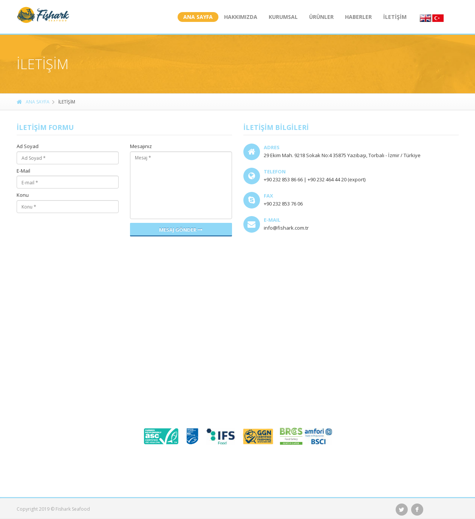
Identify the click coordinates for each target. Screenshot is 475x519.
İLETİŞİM (395, 16)
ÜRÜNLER (321, 16)
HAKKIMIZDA (240, 16)
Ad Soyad (28, 147)
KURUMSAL (283, 16)
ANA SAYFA (198, 16)
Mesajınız (141, 147)
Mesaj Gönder (181, 229)
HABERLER (358, 16)
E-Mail (23, 171)
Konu (23, 195)
